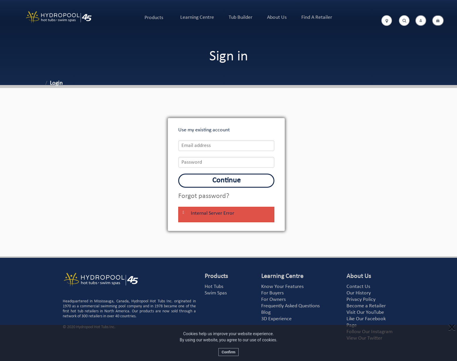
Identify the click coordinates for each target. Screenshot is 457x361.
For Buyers (272, 293)
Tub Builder (240, 17)
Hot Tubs (214, 286)
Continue (226, 180)
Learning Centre (197, 17)
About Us (277, 17)
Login (56, 83)
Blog (266, 312)
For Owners (273, 299)
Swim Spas (216, 293)
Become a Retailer (366, 306)
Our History (358, 293)
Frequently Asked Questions (290, 306)
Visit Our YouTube (365, 312)
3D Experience (276, 319)
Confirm (228, 352)
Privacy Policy (361, 299)
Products (154, 18)
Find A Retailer (316, 17)
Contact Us (358, 286)
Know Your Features (282, 286)
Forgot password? (203, 196)
